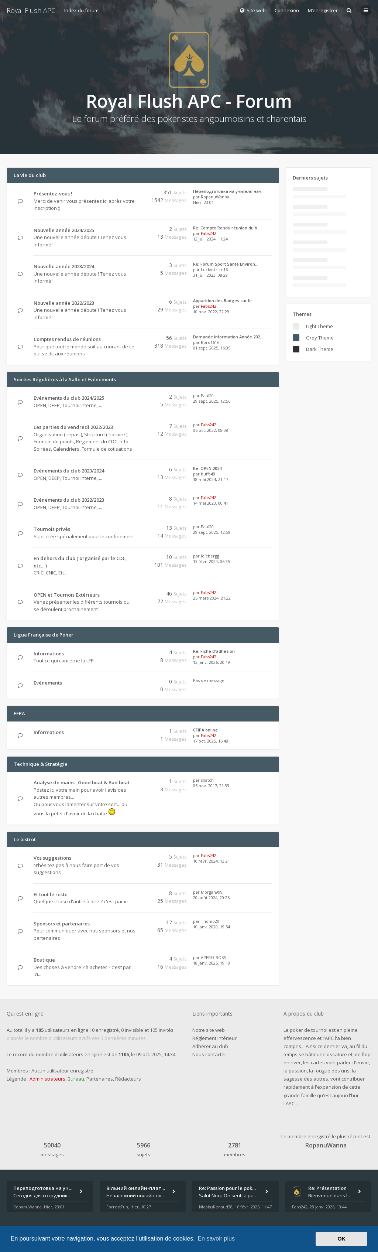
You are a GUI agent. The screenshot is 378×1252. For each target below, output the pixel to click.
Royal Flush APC (31, 10)
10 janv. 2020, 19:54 (211, 926)
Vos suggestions (52, 857)
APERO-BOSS (213, 957)
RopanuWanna (215, 196)
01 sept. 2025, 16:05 (211, 348)
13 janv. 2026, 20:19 (211, 662)
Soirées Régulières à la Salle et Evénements (65, 379)
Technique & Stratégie (41, 764)
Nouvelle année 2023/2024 (64, 266)
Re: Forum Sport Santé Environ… (225, 264)
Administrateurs (47, 1078)
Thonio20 (210, 921)
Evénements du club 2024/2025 (69, 398)
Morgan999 (212, 892)
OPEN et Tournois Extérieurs (67, 594)
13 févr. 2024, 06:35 (211, 561)
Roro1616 (210, 342)
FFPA (19, 713)
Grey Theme (320, 337)
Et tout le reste (51, 894)
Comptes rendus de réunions (67, 339)
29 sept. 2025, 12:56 (211, 401)
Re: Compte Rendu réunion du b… (227, 228)
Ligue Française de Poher (43, 634)
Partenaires (99, 1078)
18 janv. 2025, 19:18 (211, 963)
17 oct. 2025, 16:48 (210, 741)
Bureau (76, 1078)
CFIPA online (205, 730)
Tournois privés (52, 529)
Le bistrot (25, 839)
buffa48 (208, 474)
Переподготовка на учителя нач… (229, 191)
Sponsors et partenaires (62, 923)
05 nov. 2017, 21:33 (211, 785)
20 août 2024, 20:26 (211, 897)
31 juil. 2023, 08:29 (210, 275)
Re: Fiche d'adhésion (214, 651)
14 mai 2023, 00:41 (210, 503)
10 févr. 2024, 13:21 (211, 861)
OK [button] (341, 1239)
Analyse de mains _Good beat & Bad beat (82, 782)
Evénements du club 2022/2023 (69, 500)
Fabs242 (208, 233)
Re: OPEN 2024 (207, 468)
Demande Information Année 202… (228, 337)
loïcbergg (210, 556)
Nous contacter (209, 1054)
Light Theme (319, 326)
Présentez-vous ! (53, 193)
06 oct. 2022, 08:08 (210, 430)
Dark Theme (319, 349)
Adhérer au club (210, 1046)
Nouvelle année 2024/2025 (64, 230)
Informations (49, 653)
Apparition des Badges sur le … (224, 300)
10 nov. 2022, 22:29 (211, 311)
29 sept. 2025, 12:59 (211, 532)
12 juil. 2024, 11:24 (210, 239)
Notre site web (208, 1030)
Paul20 (207, 395)
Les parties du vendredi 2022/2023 (73, 427)
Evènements (48, 682)
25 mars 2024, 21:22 (212, 598)
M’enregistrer (323, 10)
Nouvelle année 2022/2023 (64, 303)
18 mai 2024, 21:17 (210, 479)
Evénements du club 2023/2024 (69, 470)
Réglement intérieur (214, 1038)
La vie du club (30, 175)
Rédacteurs (128, 1078)
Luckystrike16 (214, 269)
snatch (207, 780)
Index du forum (81, 10)
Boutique (44, 959)
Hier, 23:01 (203, 202)
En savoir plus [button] (216, 1238)
